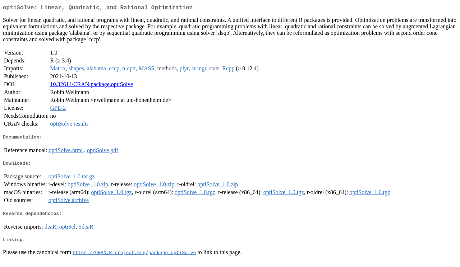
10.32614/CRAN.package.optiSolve (91, 86)
